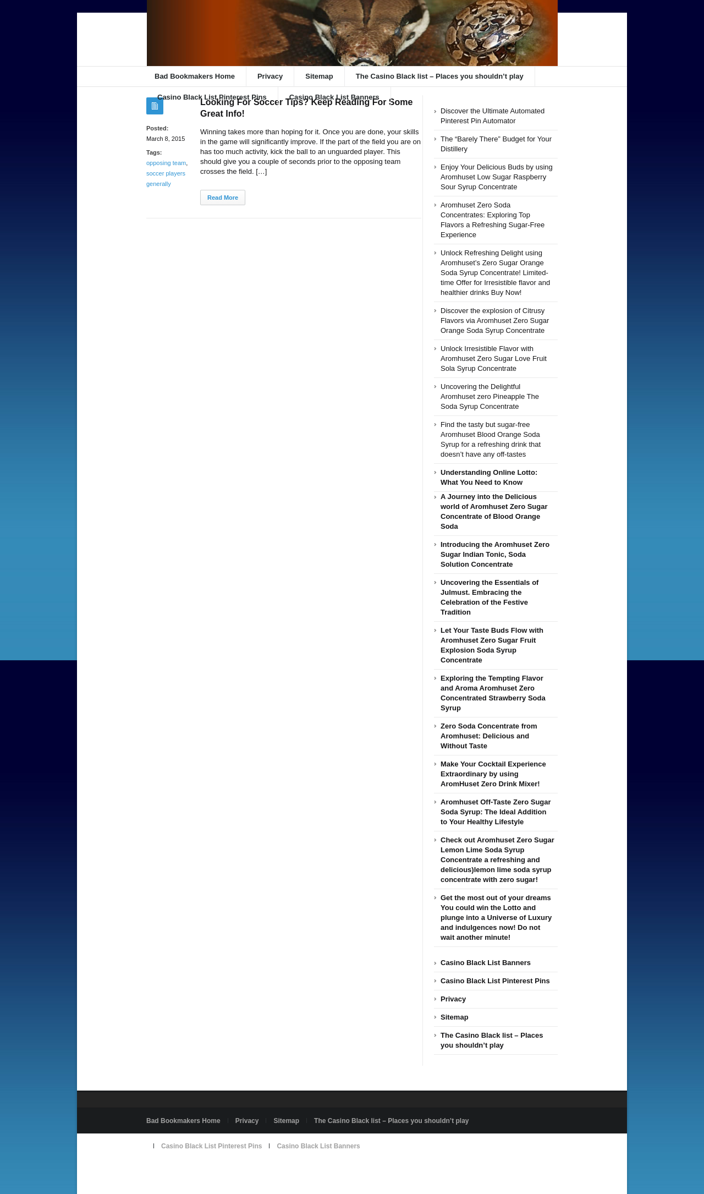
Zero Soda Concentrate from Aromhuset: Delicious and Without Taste (489, 736)
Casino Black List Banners (334, 97)
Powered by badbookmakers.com (198, 1171)
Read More (222, 197)
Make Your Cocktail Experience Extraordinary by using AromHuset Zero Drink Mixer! (493, 774)
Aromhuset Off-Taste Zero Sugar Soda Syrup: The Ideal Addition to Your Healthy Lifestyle (496, 812)
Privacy (270, 76)
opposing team (166, 163)
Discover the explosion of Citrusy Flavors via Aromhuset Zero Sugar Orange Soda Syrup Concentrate (495, 320)
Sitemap (319, 76)
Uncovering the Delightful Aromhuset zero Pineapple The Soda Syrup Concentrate (490, 396)
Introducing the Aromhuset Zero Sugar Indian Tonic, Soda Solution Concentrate (495, 554)
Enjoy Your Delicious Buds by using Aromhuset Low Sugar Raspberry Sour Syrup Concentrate (497, 177)
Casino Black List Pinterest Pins (212, 97)
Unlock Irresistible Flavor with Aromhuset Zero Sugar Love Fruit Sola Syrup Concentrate (494, 358)
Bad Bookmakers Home (195, 76)
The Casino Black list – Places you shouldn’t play (440, 76)
